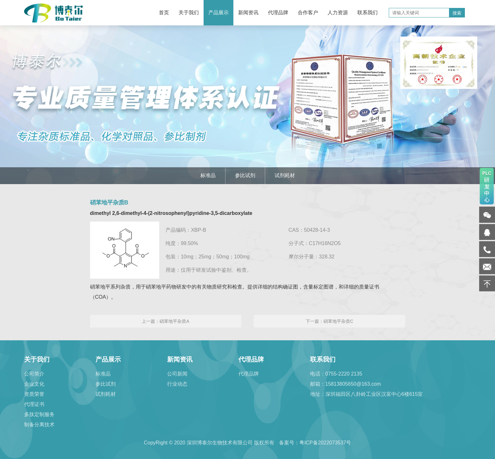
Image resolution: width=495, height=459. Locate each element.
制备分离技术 (39, 424)
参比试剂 (245, 175)
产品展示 (218, 12)
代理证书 (34, 404)
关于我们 (189, 12)
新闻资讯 (248, 12)
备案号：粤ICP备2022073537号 (315, 442)
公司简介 (34, 373)
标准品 (208, 175)
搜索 (457, 13)
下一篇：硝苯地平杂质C (329, 321)
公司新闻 (177, 373)
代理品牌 (278, 12)
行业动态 (177, 384)
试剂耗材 (285, 175)
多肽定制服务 (39, 414)
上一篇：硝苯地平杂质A (165, 321)
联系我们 (367, 12)
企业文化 (34, 384)
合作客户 (308, 12)
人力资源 (338, 12)
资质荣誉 (34, 394)
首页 (164, 12)
